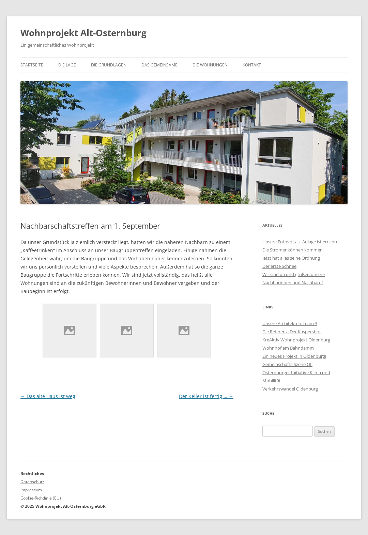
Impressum (31, 490)
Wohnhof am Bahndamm (288, 348)
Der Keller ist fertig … (206, 396)
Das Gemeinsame (159, 65)
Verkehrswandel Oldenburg (290, 389)
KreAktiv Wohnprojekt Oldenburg (296, 340)
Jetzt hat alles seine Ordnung (291, 258)
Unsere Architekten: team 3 (289, 323)
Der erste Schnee (279, 266)
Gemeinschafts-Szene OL (287, 364)
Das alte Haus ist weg (47, 396)
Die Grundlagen (108, 65)
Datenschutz (32, 482)
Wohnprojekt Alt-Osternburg (83, 33)
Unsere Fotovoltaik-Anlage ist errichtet (301, 242)
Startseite (31, 65)
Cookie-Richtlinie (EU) (40, 498)
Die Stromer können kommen (292, 250)
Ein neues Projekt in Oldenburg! (294, 356)
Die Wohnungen (210, 65)
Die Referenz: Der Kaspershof (291, 331)
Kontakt (252, 65)
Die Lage (67, 65)
